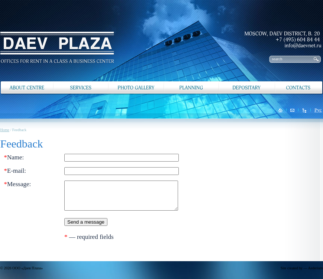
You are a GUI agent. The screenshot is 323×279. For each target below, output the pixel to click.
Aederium (315, 268)
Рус (318, 110)
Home (4, 130)
